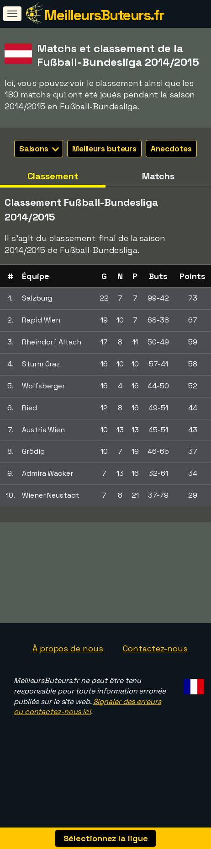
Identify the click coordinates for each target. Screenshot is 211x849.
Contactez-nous (155, 662)
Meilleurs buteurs (104, 149)
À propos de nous (67, 662)
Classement (53, 176)
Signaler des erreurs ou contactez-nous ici (87, 720)
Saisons (39, 149)
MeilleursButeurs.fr (104, 15)
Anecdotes (171, 149)
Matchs (158, 176)
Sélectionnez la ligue (105, 838)
